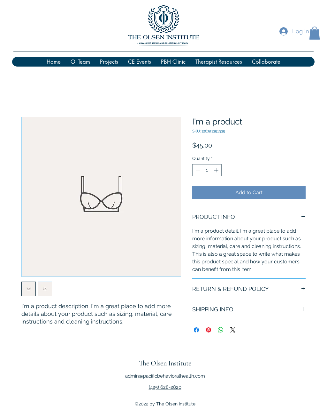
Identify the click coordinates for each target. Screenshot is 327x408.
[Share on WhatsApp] (220, 330)
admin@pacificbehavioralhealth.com (165, 376)
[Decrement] (197, 170)
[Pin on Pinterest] (208, 330)
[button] (314, 33)
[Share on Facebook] (196, 330)
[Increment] (217, 170)
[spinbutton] (207, 170)
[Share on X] (233, 330)
